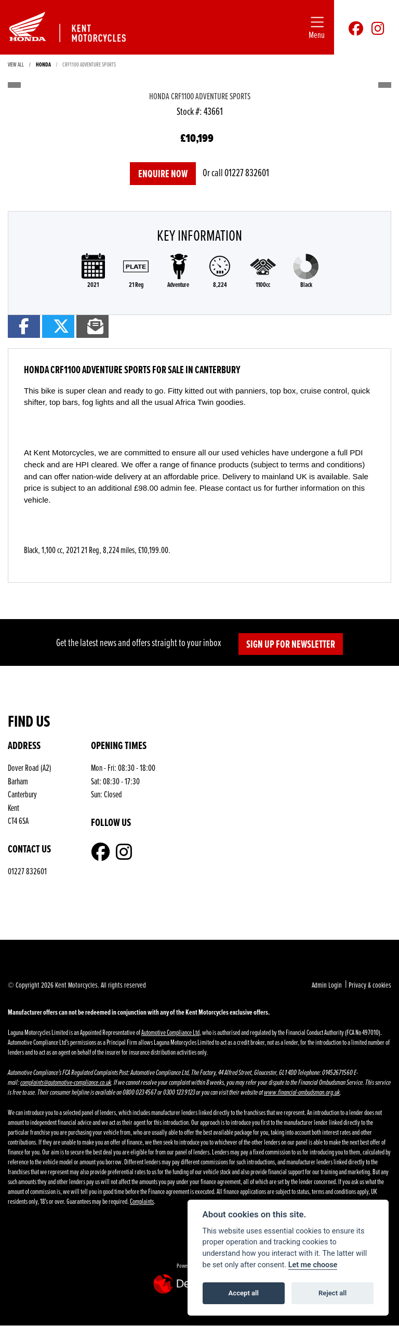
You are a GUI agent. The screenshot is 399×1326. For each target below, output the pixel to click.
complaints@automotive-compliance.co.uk (65, 1082)
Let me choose (313, 1265)
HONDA (43, 64)
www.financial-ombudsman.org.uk (302, 1092)
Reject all (332, 1293)
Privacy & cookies (370, 984)
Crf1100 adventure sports (89, 64)
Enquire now (163, 173)
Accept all (244, 1293)
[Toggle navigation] (316, 27)
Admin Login (327, 984)
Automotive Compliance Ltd (170, 1032)
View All (16, 64)
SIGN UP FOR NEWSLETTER (290, 644)
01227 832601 (246, 172)
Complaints (142, 1201)
